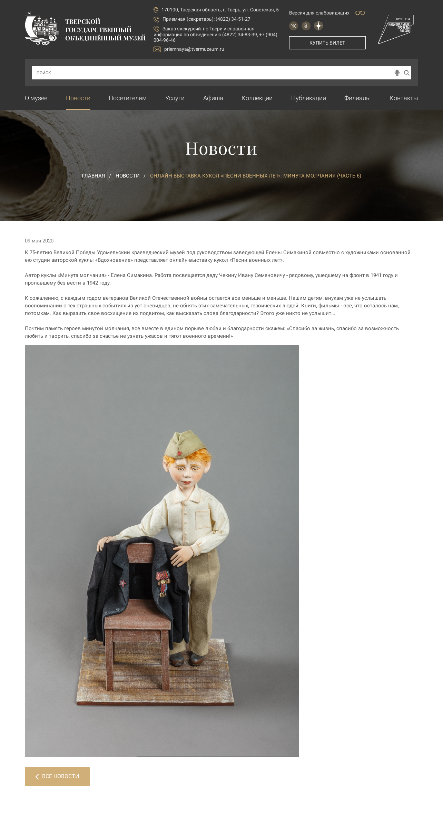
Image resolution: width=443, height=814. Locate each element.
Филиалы (357, 98)
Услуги (175, 98)
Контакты (404, 98)
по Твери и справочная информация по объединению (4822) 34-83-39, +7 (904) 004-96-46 (215, 34)
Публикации (308, 98)
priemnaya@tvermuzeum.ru (189, 49)
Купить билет (327, 43)
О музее (36, 98)
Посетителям (128, 98)
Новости (78, 98)
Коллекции (257, 98)
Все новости (57, 776)
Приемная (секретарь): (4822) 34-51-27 (206, 19)
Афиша (213, 98)
